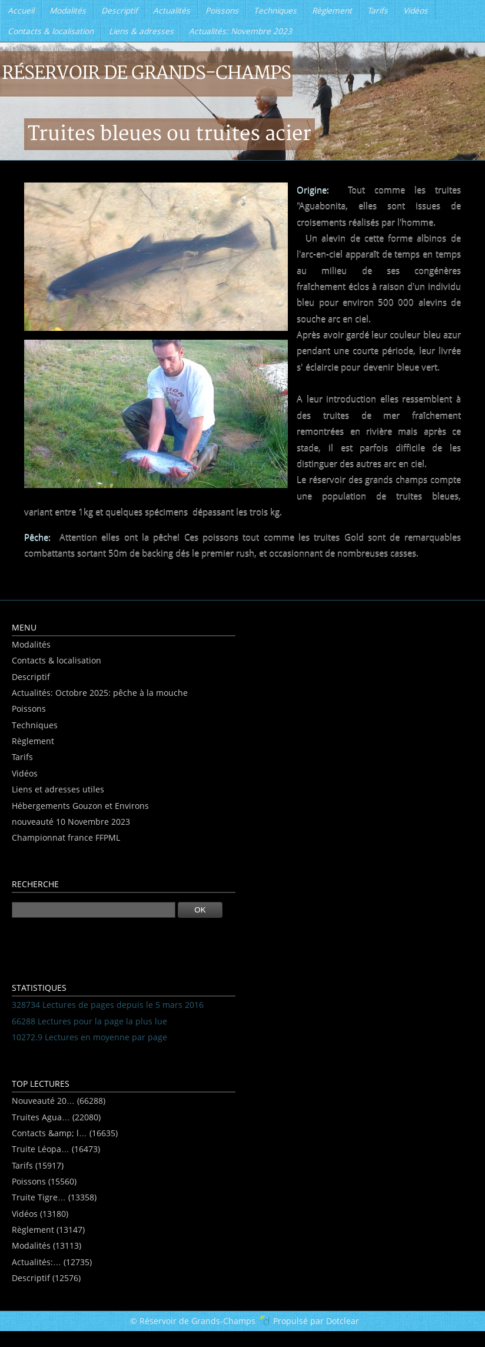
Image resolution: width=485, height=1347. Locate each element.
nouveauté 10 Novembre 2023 (71, 821)
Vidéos (25, 773)
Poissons (29, 708)
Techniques (35, 725)
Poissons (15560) (44, 1181)
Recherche (35, 884)
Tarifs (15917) (38, 1165)
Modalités (31, 644)
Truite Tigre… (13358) (54, 1197)
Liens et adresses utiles (58, 789)
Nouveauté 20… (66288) (58, 1100)
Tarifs (22, 756)
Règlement (33, 741)
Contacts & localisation (56, 660)
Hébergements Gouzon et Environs (80, 805)
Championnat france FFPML (66, 837)
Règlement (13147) (48, 1229)
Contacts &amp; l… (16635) (65, 1133)
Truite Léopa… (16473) (56, 1148)
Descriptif (31, 676)
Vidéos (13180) (40, 1213)
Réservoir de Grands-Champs (146, 73)
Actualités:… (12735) (52, 1262)
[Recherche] (93, 910)
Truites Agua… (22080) (56, 1117)
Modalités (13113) (46, 1245)
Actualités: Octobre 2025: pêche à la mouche (100, 692)
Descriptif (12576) (46, 1277)
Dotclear (342, 1320)
